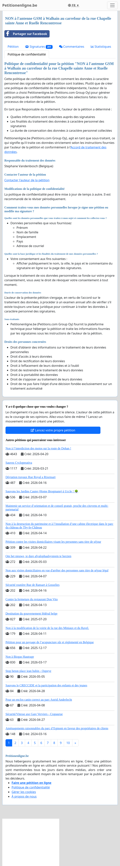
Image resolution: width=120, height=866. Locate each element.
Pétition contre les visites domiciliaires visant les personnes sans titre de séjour (53, 541)
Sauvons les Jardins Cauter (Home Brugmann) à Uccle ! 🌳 (42, 491)
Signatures (39, 46)
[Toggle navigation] (112, 5)
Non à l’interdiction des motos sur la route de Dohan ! (38, 448)
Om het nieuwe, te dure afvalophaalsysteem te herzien (38, 556)
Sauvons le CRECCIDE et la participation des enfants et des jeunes (46, 685)
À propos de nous (24, 796)
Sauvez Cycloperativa (19, 462)
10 (68, 743)
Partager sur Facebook (26, 33)
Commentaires (71, 46)
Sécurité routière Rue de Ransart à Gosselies (32, 584)
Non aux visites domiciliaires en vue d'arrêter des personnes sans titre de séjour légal (57, 570)
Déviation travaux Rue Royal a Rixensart (30, 477)
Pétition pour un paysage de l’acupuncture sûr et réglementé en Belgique (50, 642)
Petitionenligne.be (19, 5)
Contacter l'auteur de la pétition (27, 180)
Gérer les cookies (24, 792)
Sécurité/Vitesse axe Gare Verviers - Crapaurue (34, 714)
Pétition (13, 46)
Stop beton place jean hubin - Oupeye (28, 671)
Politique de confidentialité (27, 54)
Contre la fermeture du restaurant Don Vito (32, 599)
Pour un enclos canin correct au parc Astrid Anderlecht (39, 699)
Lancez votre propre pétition (53, 430)
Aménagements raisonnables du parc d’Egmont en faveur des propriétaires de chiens (57, 728)
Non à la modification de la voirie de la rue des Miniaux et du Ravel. (47, 628)
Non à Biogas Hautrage (20, 656)
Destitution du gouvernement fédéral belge (32, 613)
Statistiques (101, 46)
